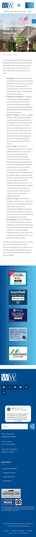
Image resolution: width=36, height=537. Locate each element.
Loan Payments (18, 11)
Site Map (29, 531)
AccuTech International (22, 526)
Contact (29, 11)
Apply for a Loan (9, 473)
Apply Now (6, 11)
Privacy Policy (23, 533)
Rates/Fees (7, 481)
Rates (11, 11)
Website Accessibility (17, 531)
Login (29, 5)
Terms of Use (12, 533)
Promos (24, 11)
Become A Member (10, 468)
